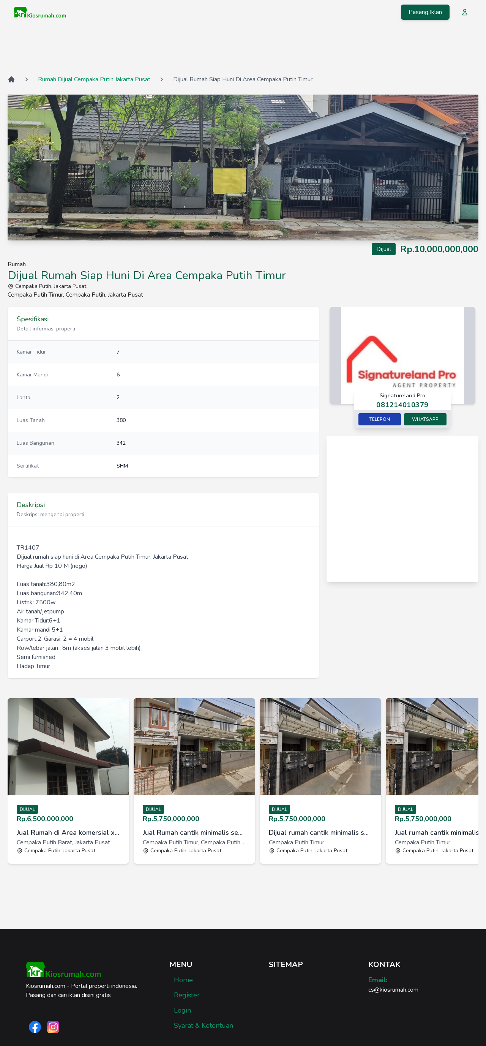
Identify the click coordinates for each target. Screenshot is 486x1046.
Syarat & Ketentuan (203, 1025)
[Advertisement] (243, 49)
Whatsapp (425, 419)
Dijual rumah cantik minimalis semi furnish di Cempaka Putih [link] (320, 832)
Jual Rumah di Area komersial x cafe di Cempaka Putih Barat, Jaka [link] (68, 832)
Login (182, 1010)
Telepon (379, 419)
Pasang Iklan (425, 12)
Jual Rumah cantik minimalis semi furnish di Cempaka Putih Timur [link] (194, 832)
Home (183, 979)
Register (187, 995)
